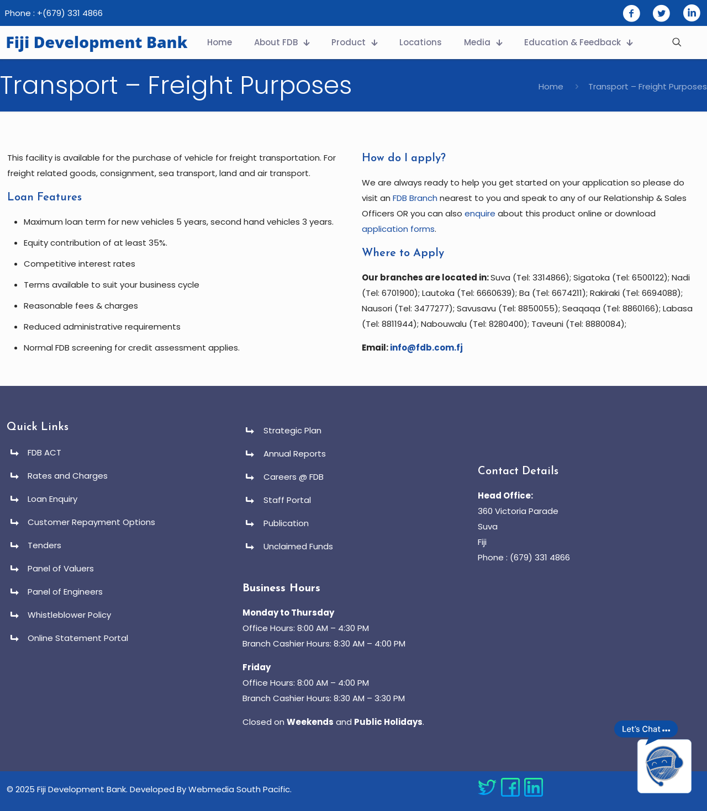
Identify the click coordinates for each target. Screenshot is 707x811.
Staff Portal (287, 500)
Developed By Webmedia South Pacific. (211, 789)
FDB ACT (44, 452)
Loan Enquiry (52, 499)
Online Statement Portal (78, 638)
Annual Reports (294, 453)
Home (551, 86)
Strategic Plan (292, 430)
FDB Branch (415, 198)
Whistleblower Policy (69, 615)
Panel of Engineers (65, 591)
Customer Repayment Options (91, 522)
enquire (480, 213)
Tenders (44, 545)
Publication (286, 523)
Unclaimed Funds (298, 546)
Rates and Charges (68, 475)
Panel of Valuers (61, 568)
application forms (398, 229)
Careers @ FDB (293, 477)
